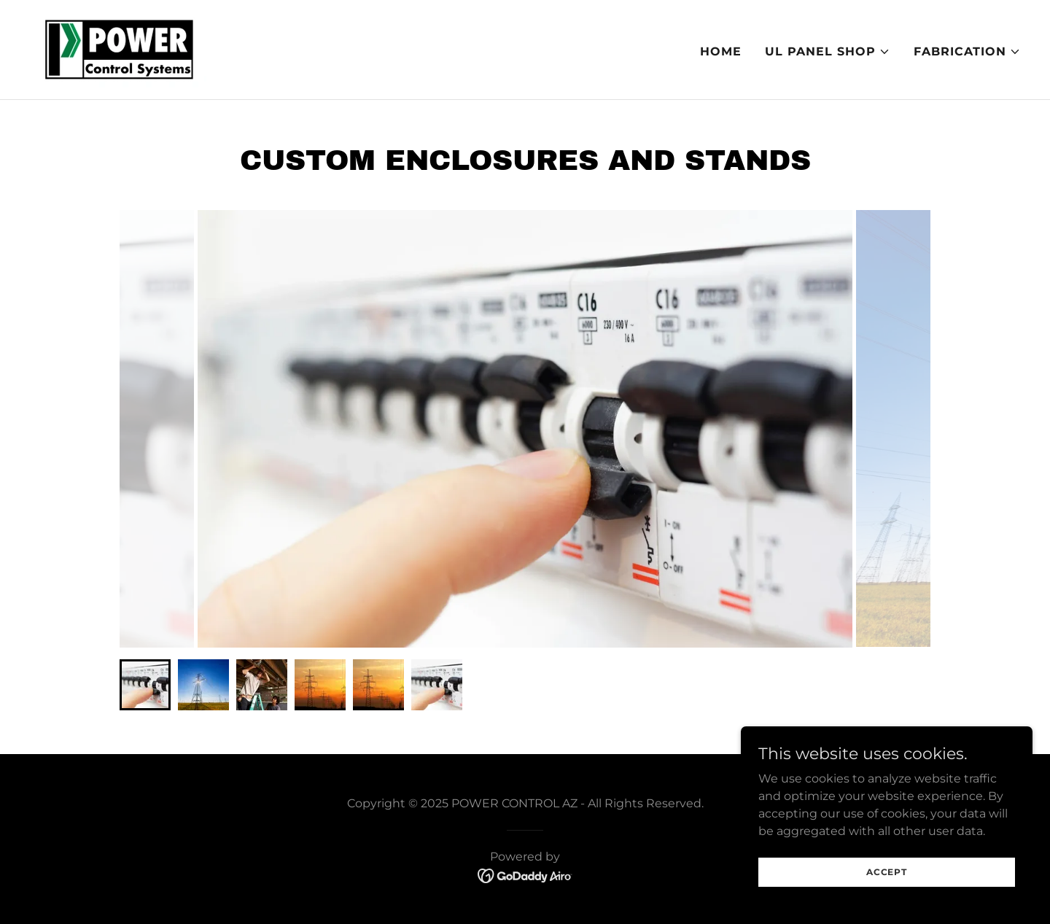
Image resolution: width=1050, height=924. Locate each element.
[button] (827, 52)
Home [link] (721, 51)
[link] (117, 48)
